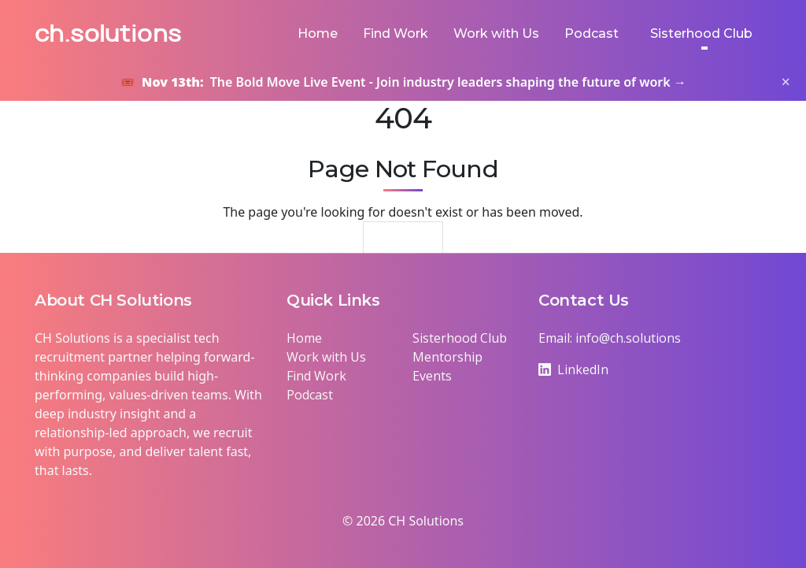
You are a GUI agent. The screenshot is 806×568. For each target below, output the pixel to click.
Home (318, 33)
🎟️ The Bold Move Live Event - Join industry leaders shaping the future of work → (403, 81)
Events (432, 375)
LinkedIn (573, 369)
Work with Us (496, 33)
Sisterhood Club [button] (701, 33)
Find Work (395, 33)
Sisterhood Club (459, 338)
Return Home (403, 243)
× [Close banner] (786, 81)
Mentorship (447, 357)
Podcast (591, 33)
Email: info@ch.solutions (609, 338)
